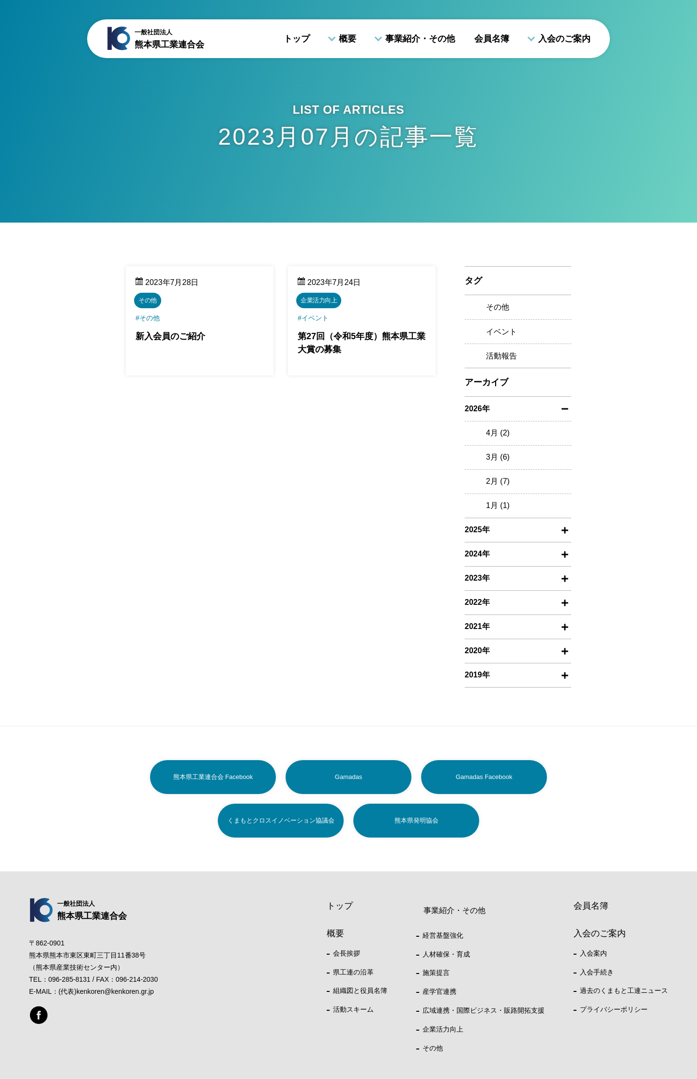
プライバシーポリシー (614, 1009)
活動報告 (501, 356)
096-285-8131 (69, 979)
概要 (347, 39)
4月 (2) (498, 433)
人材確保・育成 (446, 954)
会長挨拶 (346, 953)
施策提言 (436, 972)
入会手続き (597, 972)
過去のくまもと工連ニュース (624, 990)
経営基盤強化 (443, 935)
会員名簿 (491, 39)
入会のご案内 (564, 39)
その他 (497, 307)
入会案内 (593, 953)
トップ (297, 39)
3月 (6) (498, 457)
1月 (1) (498, 505)
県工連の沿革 (353, 972)
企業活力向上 (443, 1029)
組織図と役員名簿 (360, 990)
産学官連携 (439, 991)
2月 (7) (498, 481)
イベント (501, 332)
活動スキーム (353, 1009)
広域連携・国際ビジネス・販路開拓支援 (484, 1010)
